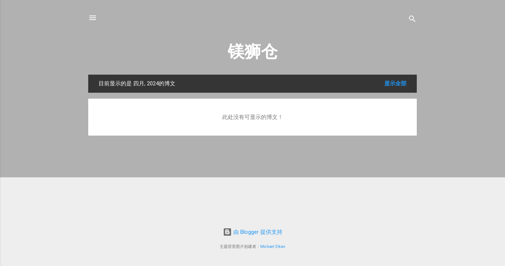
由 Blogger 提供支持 (252, 232)
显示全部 (395, 83)
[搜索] (412, 20)
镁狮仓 (253, 51)
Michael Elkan (272, 246)
